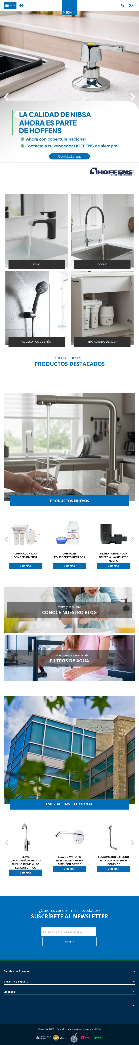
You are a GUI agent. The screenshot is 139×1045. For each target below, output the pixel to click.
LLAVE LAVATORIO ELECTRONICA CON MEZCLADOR (19, 860)
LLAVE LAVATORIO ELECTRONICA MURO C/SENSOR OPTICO (107, 860)
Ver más (19, 565)
